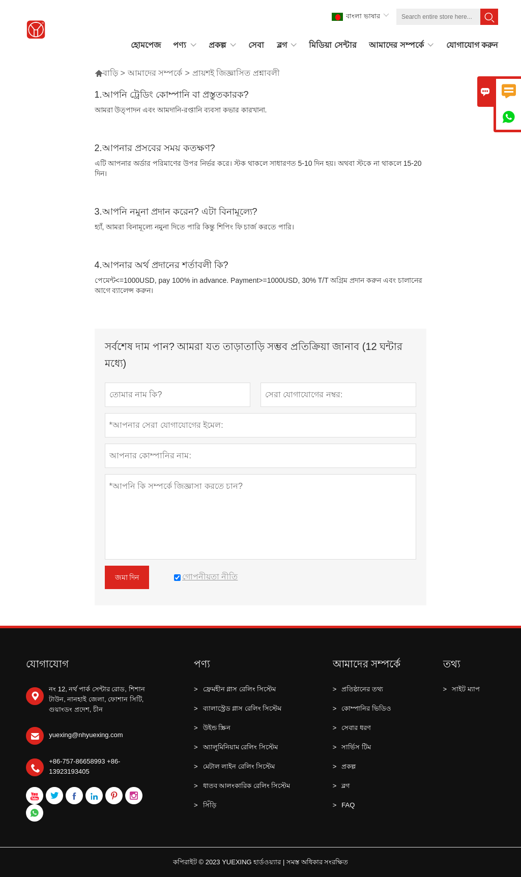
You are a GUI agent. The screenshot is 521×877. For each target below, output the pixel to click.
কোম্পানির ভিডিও (362, 709)
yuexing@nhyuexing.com (86, 735)
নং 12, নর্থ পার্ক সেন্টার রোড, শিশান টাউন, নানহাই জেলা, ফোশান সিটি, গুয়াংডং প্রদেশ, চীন (96, 699)
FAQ (344, 805)
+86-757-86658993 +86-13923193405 (84, 766)
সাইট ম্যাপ (461, 689)
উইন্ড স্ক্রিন (212, 728)
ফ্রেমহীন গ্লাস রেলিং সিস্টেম (235, 689)
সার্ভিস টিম (352, 747)
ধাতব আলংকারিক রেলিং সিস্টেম (242, 786)
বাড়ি (106, 73)
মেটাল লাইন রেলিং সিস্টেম (234, 767)
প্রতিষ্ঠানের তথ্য (358, 689)
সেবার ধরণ (352, 728)
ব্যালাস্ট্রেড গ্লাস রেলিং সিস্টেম (237, 709)
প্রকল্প (344, 767)
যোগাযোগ (47, 664)
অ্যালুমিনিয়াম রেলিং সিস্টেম (236, 747)
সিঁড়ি (205, 805)
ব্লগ (342, 786)
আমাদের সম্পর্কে (155, 73)
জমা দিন (127, 577)
